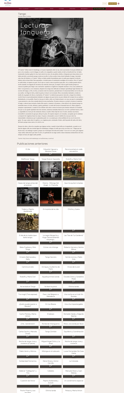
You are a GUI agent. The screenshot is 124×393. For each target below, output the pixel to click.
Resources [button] (84, 8)
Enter (104, 3)
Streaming (72, 8)
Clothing (61, 8)
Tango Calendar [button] (23, 8)
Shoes (51, 8)
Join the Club (112, 3)
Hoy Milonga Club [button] (98, 8)
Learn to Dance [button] (39, 8)
